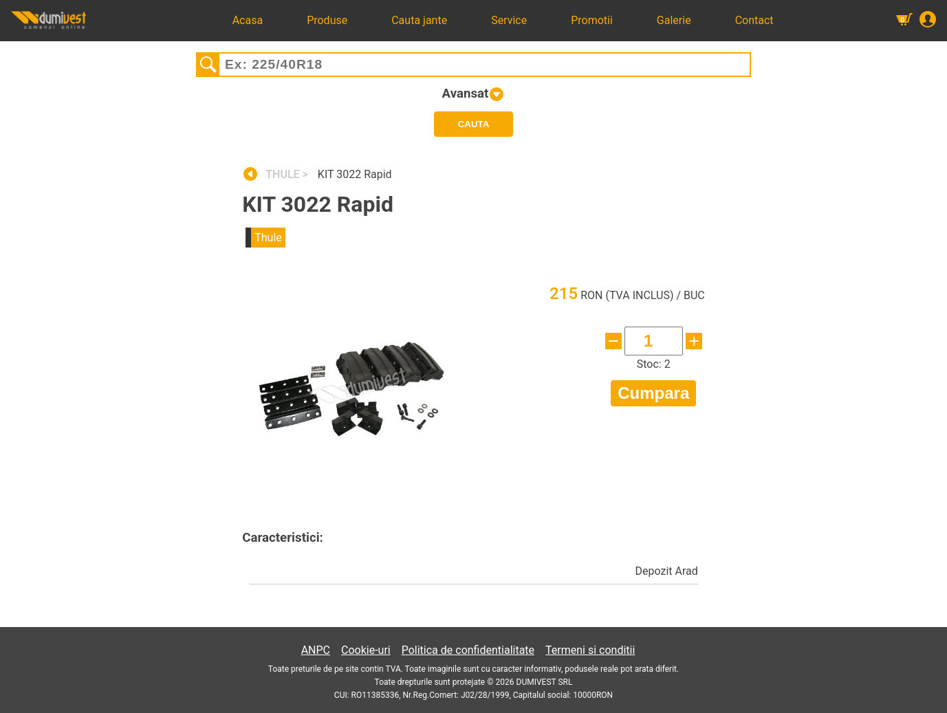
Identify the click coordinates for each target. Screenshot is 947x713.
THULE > (288, 174)
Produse (327, 20)
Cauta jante (419, 20)
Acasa (247, 20)
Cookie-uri (366, 650)
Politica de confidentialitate (468, 650)
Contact (754, 20)
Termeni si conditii (590, 650)
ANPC (315, 650)
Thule (268, 237)
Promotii (592, 20)
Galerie (674, 20)
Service (509, 20)
